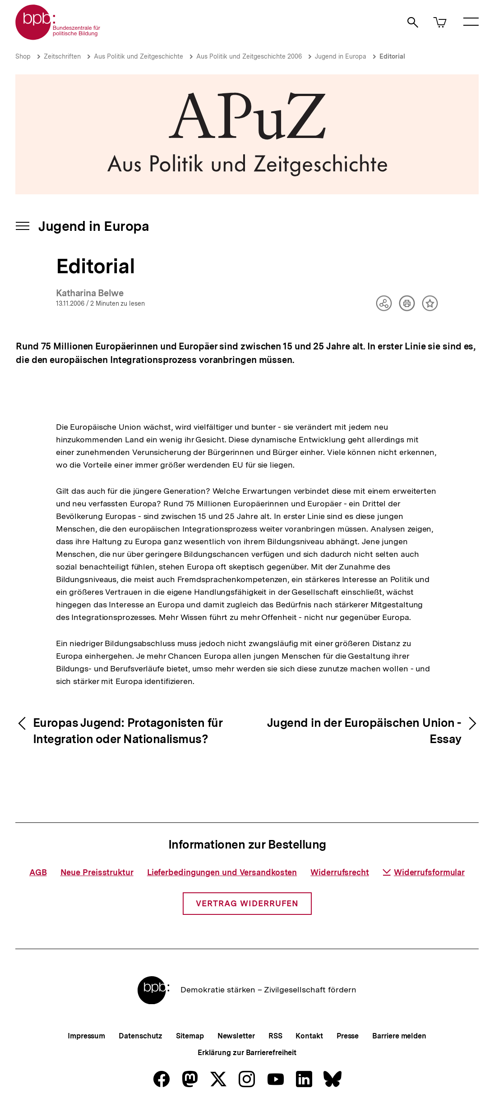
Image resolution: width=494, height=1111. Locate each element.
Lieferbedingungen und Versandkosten (222, 872)
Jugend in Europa (340, 56)
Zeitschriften (62, 56)
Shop (23, 56)
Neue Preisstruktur (97, 872)
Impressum (86, 1036)
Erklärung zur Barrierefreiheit (247, 1052)
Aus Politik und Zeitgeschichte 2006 (249, 56)
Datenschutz (140, 1036)
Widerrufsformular (424, 872)
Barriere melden (399, 1036)
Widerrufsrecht (339, 872)
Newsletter (236, 1036)
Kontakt (309, 1036)
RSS (275, 1036)
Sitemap (189, 1036)
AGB (38, 872)
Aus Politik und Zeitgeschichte (138, 56)
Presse (348, 1036)
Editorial (392, 56)
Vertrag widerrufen (247, 903)
